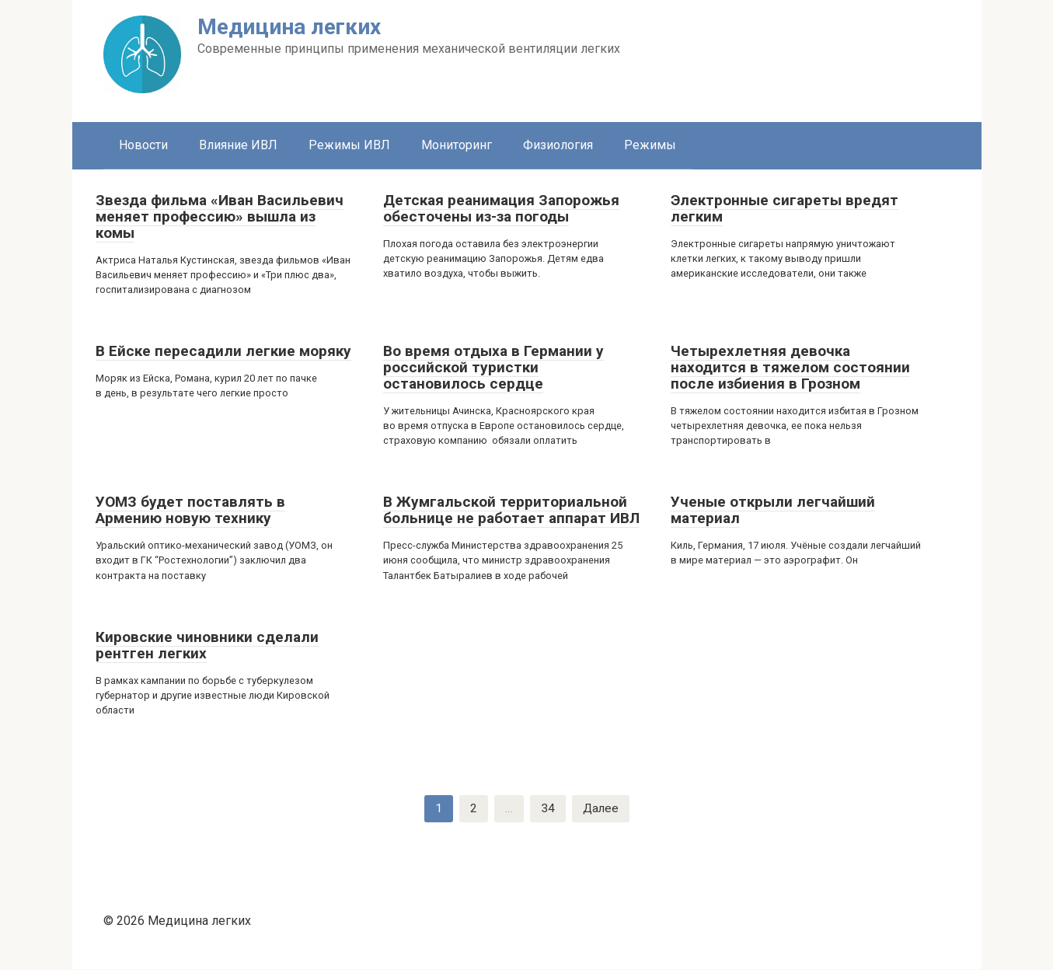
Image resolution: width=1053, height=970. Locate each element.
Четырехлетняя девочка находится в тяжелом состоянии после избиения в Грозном (790, 367)
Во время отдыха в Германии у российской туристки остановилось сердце (493, 367)
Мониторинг (456, 145)
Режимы (650, 145)
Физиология (558, 145)
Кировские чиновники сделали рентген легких (207, 645)
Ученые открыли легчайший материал (773, 510)
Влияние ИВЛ (238, 145)
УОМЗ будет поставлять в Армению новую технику (190, 510)
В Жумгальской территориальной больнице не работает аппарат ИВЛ (511, 510)
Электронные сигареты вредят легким (784, 208)
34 (547, 808)
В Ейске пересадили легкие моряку (223, 351)
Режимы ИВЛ (349, 145)
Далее (600, 808)
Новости (143, 145)
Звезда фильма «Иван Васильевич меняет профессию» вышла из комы (219, 216)
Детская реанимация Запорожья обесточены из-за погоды (501, 208)
